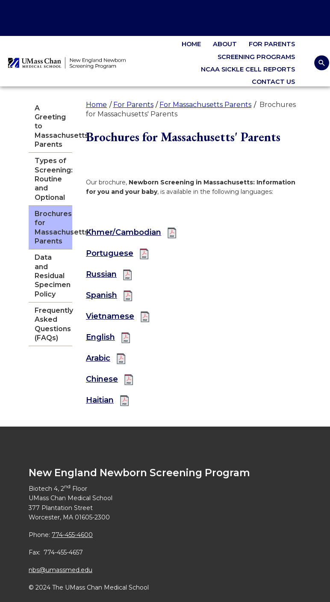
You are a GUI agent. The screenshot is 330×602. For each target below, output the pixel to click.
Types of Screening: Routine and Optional (53, 179)
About (225, 44)
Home (191, 44)
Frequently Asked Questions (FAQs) (53, 324)
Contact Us (273, 82)
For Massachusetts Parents (205, 105)
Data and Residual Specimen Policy (53, 275)
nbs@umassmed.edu (60, 570)
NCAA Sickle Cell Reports (248, 69)
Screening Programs (256, 57)
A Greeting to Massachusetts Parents (53, 126)
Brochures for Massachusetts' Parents (53, 227)
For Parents (272, 44)
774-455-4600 (72, 535)
